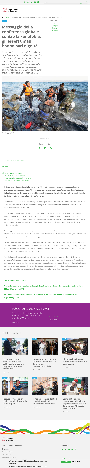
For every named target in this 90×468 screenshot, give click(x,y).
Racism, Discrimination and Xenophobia (18, 178)
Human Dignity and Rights (13, 173)
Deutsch (55, 28)
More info (44, 466)
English (55, 23)
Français (55, 26)
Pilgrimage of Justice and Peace (15, 175)
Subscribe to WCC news (15, 160)
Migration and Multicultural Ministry (17, 180)
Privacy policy (15, 322)
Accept (66, 462)
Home (2, 17)
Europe (7, 167)
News (7, 17)
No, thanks (76, 462)
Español (55, 30)
